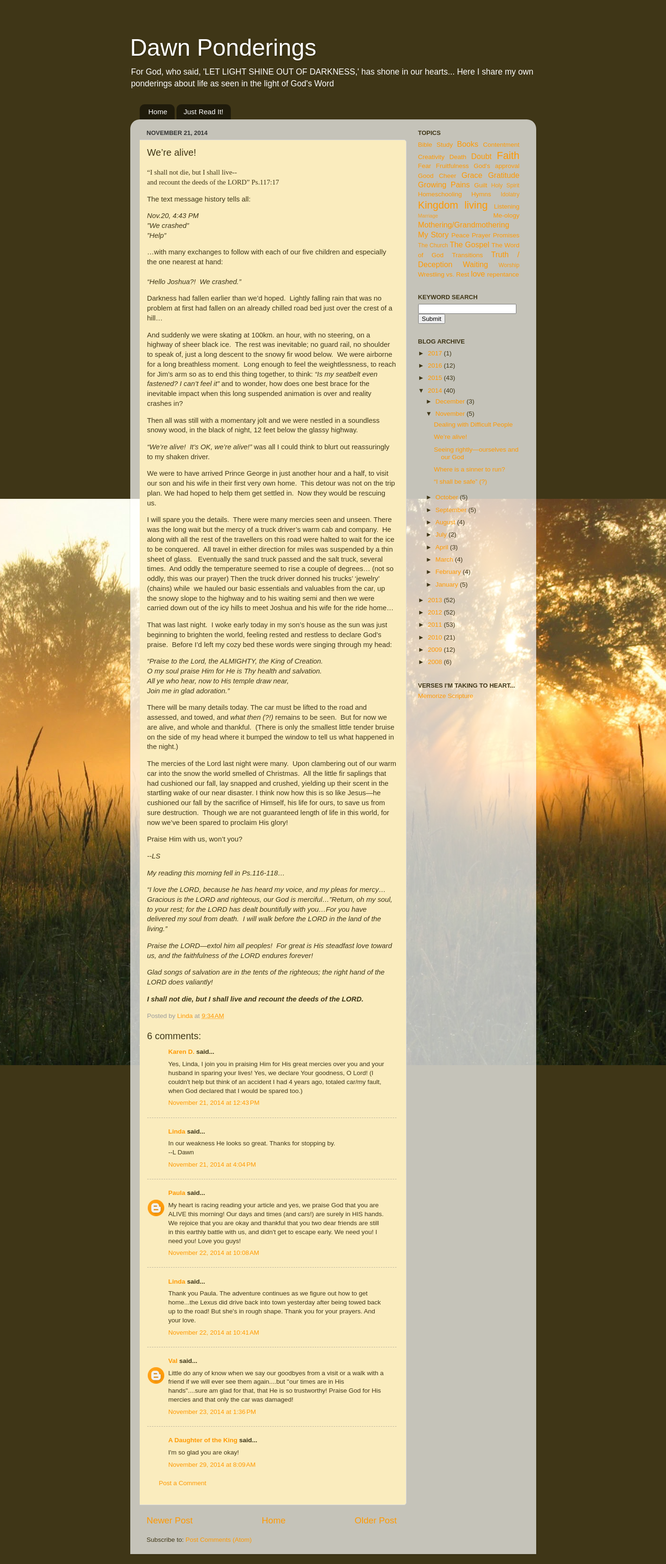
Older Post (375, 1520)
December (451, 401)
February (449, 571)
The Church (433, 245)
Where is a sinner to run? (469, 469)
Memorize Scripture (445, 695)
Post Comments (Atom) (218, 1539)
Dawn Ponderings (223, 47)
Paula (177, 1192)
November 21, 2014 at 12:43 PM (214, 1102)
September (452, 509)
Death (457, 156)
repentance (503, 274)
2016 (436, 365)
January (448, 584)
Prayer (481, 235)
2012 (436, 612)
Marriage (428, 216)
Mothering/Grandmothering (463, 224)
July (442, 534)
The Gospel (469, 244)
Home (157, 112)
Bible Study (435, 144)
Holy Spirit (505, 185)
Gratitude (504, 175)
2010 (436, 637)
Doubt (481, 156)
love (478, 273)
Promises (506, 235)
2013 (436, 600)
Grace (472, 175)
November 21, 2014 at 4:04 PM (212, 1164)
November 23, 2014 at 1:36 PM (212, 1411)
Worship (508, 265)
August (446, 522)
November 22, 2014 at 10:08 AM (214, 1252)
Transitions (467, 255)
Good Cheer (437, 175)
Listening (506, 206)
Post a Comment (183, 1483)
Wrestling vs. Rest (444, 274)
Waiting (475, 264)
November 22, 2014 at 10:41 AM (214, 1332)
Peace (460, 235)
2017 (436, 353)
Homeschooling (440, 194)
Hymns (481, 194)
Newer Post (170, 1520)
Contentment (501, 144)
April (443, 547)
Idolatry (510, 194)
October (448, 497)
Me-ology (506, 215)
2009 (436, 649)
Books (467, 144)
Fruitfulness (452, 165)
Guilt (480, 185)
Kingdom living (453, 205)
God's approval (497, 165)
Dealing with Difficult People (473, 424)
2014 (436, 390)
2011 (436, 624)
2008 (436, 661)
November (451, 413)
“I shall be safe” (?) (460, 481)
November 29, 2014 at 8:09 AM (212, 1464)
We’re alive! (450, 436)
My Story (433, 234)
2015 (436, 377)
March (445, 559)
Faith (508, 155)
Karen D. (182, 1051)
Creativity (431, 156)
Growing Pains (444, 184)
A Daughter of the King (203, 1440)
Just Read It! (203, 112)
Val (173, 1360)
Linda (177, 1131)
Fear (424, 165)
